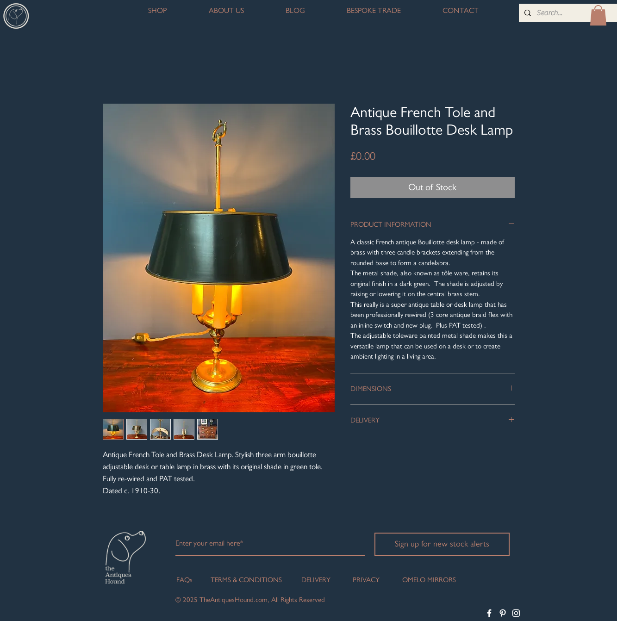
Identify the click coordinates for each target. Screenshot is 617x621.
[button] (598, 15)
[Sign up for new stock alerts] (442, 544)
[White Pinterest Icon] (503, 613)
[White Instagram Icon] (516, 613)
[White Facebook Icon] (489, 613)
